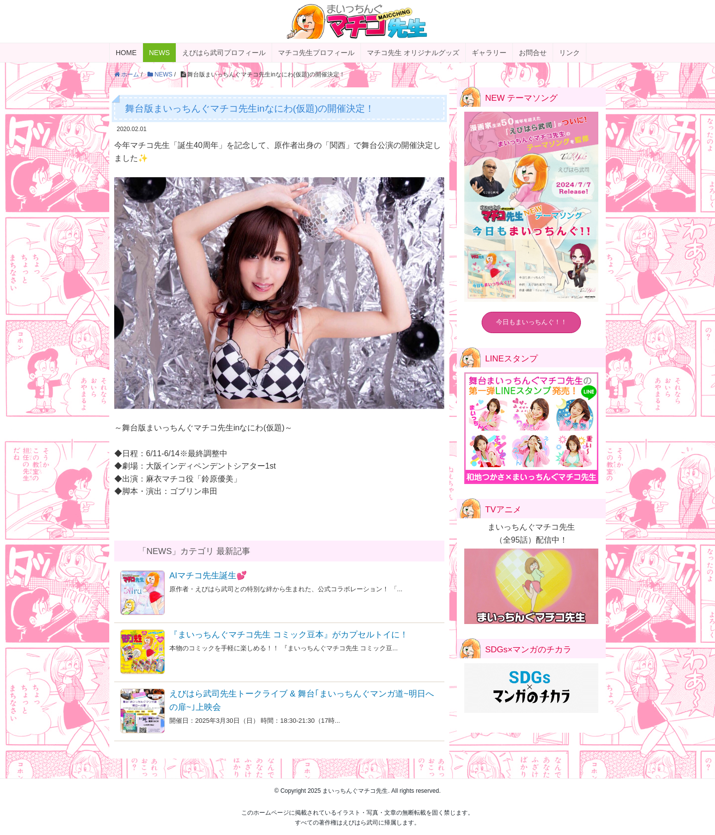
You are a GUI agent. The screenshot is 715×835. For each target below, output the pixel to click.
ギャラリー (489, 53)
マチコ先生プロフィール (316, 53)
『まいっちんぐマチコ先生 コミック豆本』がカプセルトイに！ (288, 634)
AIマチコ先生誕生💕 (208, 575)
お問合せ (533, 53)
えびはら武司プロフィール (224, 53)
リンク (569, 53)
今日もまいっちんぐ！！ (531, 322)
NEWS (159, 53)
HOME (126, 53)
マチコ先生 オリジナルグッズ (413, 53)
